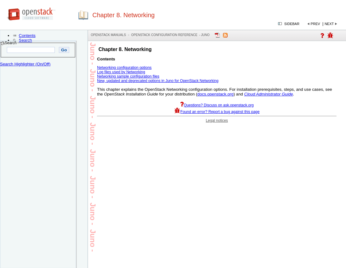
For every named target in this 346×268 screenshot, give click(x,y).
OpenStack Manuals (108, 35)
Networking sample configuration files (128, 76)
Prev (315, 24)
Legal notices (217, 120)
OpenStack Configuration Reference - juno (170, 35)
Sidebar (291, 24)
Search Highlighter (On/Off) (25, 64)
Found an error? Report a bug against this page (217, 112)
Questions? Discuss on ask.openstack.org (217, 105)
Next (329, 24)
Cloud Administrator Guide (268, 94)
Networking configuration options (124, 67)
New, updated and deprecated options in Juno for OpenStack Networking (158, 81)
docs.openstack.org (215, 94)
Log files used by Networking (121, 72)
